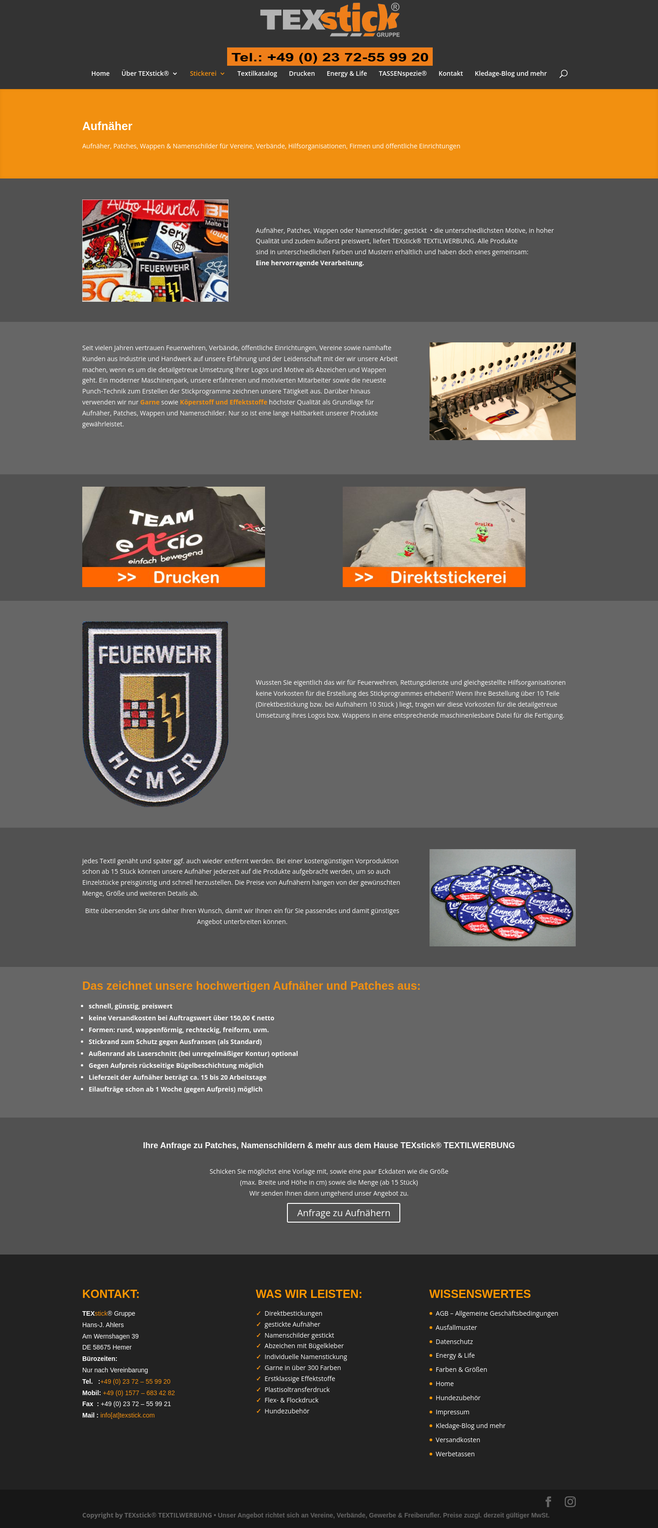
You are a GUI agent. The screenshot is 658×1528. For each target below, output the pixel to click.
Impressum (453, 1411)
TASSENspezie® (403, 74)
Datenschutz (454, 1341)
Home (100, 74)
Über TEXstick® (145, 74)
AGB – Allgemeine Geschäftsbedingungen (497, 1313)
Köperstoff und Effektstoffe (223, 402)
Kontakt (451, 74)
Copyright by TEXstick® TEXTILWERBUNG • (149, 1515)
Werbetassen (455, 1453)
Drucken (302, 74)
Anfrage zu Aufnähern (343, 1213)
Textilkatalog (257, 74)
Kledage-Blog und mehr (511, 74)
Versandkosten (458, 1439)
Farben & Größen (462, 1369)
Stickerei (203, 74)
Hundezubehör (458, 1397)
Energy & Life (347, 74)
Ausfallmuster (456, 1327)
